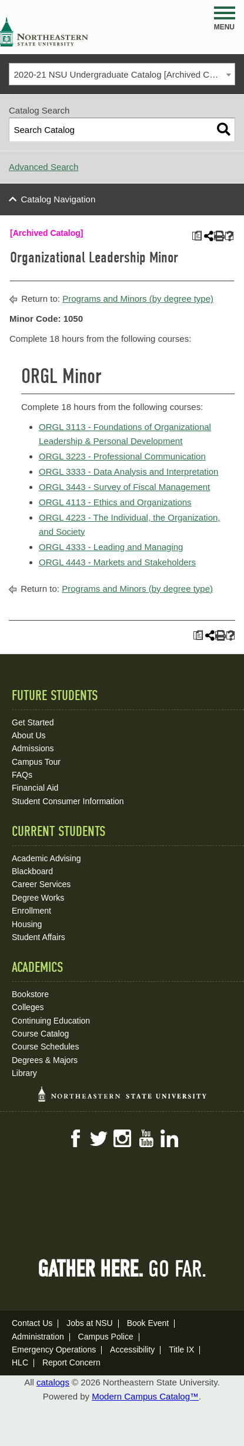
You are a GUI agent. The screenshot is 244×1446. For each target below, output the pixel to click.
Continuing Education (51, 1020)
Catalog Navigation (58, 199)
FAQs (22, 774)
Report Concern (71, 1362)
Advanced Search (43, 167)
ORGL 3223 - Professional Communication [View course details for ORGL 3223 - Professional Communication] (122, 456)
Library (24, 1073)
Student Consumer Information (68, 801)
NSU (44, 31)
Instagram (122, 1138)
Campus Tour (36, 762)
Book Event (148, 1323)
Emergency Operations (54, 1349)
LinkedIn (169, 1138)
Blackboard (32, 871)
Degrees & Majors (45, 1060)
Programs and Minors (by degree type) (137, 299)
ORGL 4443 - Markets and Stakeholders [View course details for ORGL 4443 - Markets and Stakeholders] (117, 562)
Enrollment (31, 910)
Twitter (99, 1138)
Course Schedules (45, 1046)
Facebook (75, 1138)
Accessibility (132, 1349)
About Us (29, 735)
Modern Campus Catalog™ (145, 1396)
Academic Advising (46, 858)
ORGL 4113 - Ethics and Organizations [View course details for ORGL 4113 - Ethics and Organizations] (115, 502)
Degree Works (38, 897)
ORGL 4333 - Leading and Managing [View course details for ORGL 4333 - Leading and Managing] (111, 547)
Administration (38, 1336)
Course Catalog (40, 1033)
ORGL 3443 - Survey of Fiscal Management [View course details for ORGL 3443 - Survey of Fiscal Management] (124, 487)
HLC (20, 1362)
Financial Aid (35, 787)
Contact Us (32, 1323)
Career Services (41, 884)
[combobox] (122, 74)
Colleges (28, 1007)
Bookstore (30, 994)
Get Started (33, 722)
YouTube (146, 1138)
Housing (27, 924)
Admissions (33, 748)
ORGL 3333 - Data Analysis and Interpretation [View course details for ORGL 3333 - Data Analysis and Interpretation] (128, 472)
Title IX (181, 1349)
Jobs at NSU (89, 1323)
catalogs (52, 1382)
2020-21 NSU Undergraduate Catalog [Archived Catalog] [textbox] (124, 74)
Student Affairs (38, 937)
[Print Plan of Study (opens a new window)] (196, 236)
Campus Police (105, 1336)
